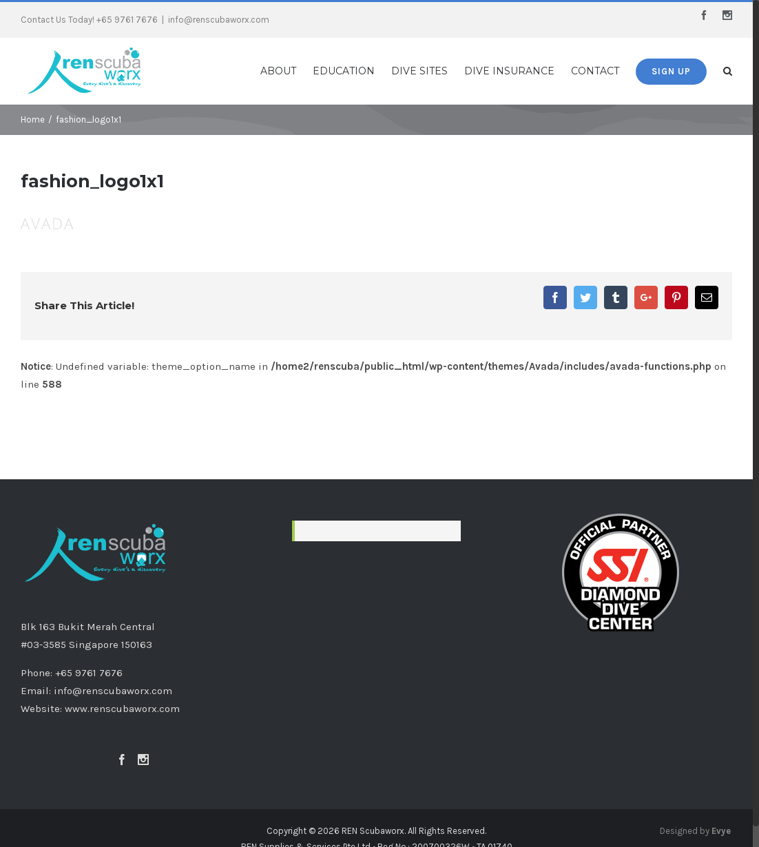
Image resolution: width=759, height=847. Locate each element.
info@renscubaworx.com (218, 19)
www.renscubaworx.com (122, 708)
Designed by (695, 831)
